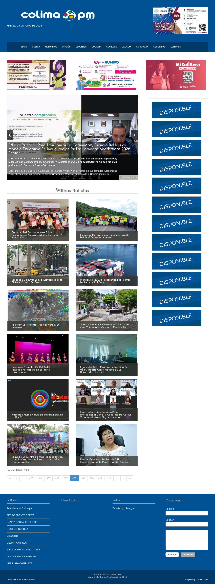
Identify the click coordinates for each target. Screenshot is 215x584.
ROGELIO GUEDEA (17, 529)
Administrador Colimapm (19, 508)
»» (130, 478)
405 (48, 478)
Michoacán (142, 47)
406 (57, 478)
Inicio (24, 47)
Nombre (186, 511)
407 (66, 478)
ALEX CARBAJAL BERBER (21, 556)
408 (74, 478)
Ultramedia (12, 535)
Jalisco (126, 47)
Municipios (51, 47)
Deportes (81, 47)
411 (100, 478)
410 (92, 478)
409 (83, 478)
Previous (10, 135)
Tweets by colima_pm (124, 508)
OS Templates (202, 579)
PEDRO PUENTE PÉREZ (20, 515)
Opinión (66, 47)
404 (40, 478)
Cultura (96, 47)
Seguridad (159, 47)
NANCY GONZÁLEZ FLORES (22, 522)
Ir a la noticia (128, 177)
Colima (36, 47)
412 (109, 478)
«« (10, 478)
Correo (186, 523)
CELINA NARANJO (17, 542)
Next (134, 135)
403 (31, 478)
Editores (175, 47)
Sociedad (111, 47)
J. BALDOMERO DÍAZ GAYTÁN (23, 549)
